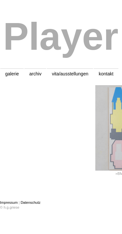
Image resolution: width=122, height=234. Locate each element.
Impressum (9, 202)
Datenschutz (30, 202)
